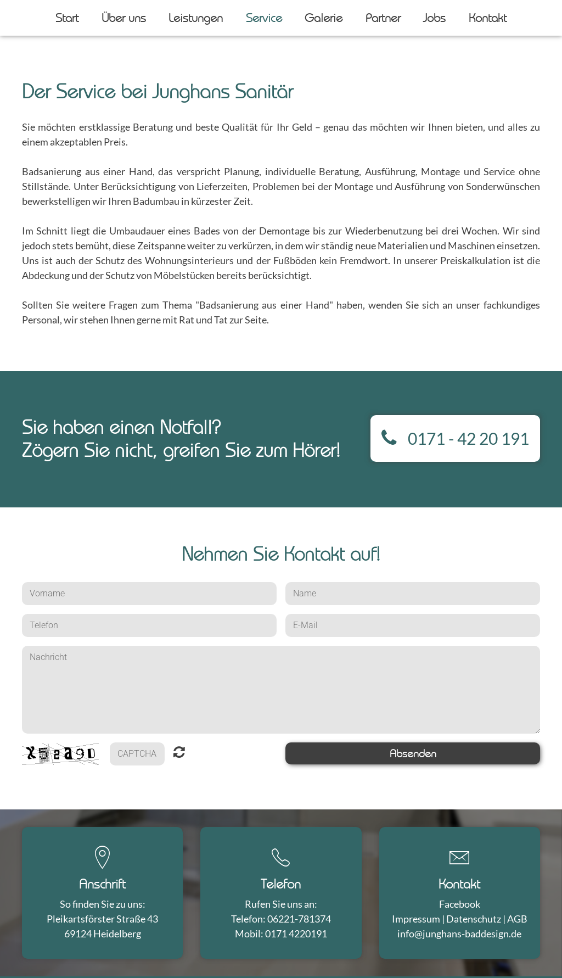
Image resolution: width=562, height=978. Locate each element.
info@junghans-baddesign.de (459, 933)
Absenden (413, 753)
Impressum (416, 919)
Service (264, 17)
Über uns (124, 17)
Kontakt (488, 17)
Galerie (323, 17)
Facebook (459, 904)
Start (66, 17)
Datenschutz (473, 919)
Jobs (434, 17)
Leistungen (195, 17)
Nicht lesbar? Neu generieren (179, 754)
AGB (517, 919)
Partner (383, 17)
